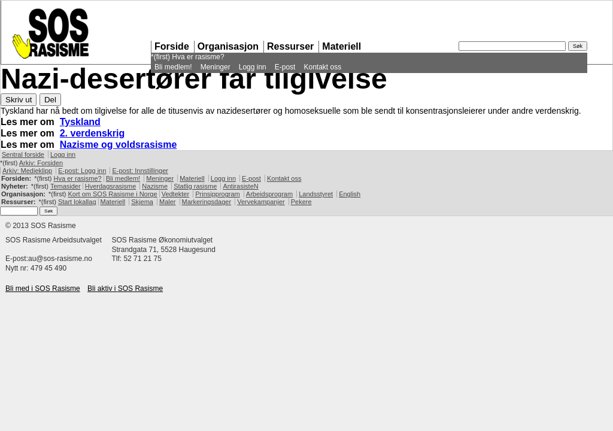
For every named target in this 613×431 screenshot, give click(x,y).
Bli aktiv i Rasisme (125, 288)
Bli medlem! (173, 67)
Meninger (215, 67)
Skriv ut (18, 99)
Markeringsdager (207, 201)
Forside (171, 46)
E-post (285, 67)
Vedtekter (175, 194)
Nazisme (155, 186)
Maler (167, 201)
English (349, 194)
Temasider (65, 186)
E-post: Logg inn (82, 170)
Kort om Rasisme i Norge (112, 194)
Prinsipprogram (217, 194)
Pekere (301, 201)
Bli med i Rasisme (42, 288)
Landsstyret (316, 194)
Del (50, 99)
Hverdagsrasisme (110, 186)
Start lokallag (77, 201)
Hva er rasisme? (198, 57)
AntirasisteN (240, 186)
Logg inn (252, 67)
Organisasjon (228, 46)
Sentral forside (23, 154)
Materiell (341, 46)
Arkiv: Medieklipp (27, 170)
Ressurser (290, 46)
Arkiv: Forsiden (41, 162)
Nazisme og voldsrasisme (118, 144)
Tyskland (80, 122)
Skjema (142, 201)
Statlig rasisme (195, 186)
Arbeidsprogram (269, 194)
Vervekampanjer (261, 201)
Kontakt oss (322, 67)
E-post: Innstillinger (140, 170)
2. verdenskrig (92, 133)
